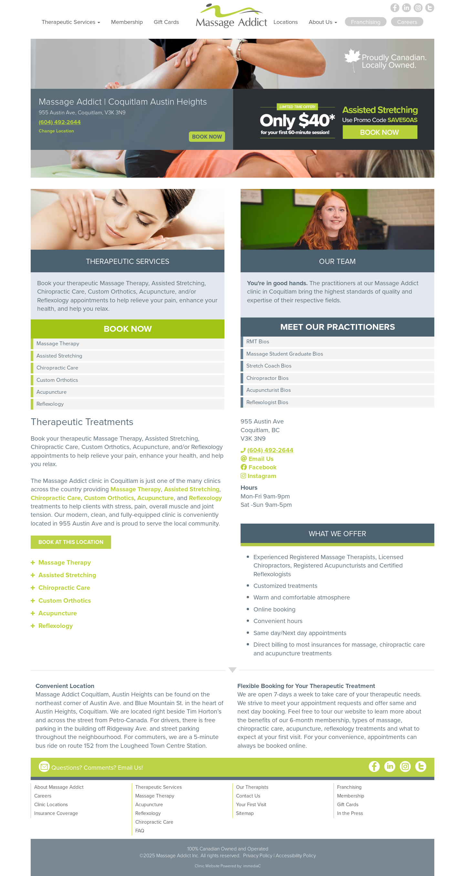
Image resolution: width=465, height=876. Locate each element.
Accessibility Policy (296, 855)
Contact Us (248, 795)
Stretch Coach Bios (269, 365)
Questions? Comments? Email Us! (97, 767)
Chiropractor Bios (267, 377)
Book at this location (70, 542)
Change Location (56, 131)
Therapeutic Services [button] (71, 21)
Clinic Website (207, 866)
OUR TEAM (337, 261)
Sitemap (245, 813)
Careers (42, 795)
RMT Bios (257, 341)
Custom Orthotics (57, 379)
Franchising (349, 786)
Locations (286, 21)
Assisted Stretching (59, 355)
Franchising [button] (365, 21)
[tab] (127, 562)
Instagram (258, 475)
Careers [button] (407, 21)
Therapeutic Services (158, 786)
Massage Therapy (57, 343)
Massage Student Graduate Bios (284, 353)
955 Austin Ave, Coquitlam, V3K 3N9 (82, 112)
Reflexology (50, 403)
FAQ (139, 830)
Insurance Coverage (56, 813)
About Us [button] (323, 21)
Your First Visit (251, 804)
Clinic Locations (51, 804)
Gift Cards (166, 21)
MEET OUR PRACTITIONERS (337, 326)
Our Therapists (252, 786)
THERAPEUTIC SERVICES (127, 261)
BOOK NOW (207, 137)
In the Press (350, 813)
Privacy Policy (257, 855)
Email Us (257, 458)
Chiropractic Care (57, 367)
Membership (127, 21)
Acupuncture (51, 391)
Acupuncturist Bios (268, 389)
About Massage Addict (59, 786)
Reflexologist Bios (267, 402)
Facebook (258, 467)
